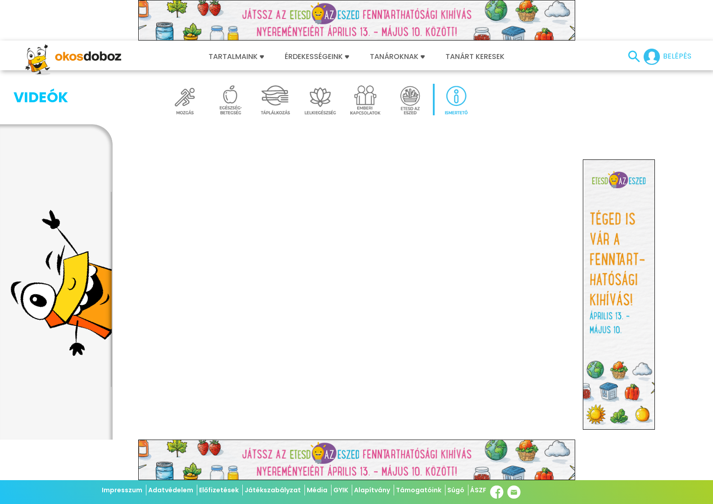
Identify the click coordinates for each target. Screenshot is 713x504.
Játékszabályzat (273, 490)
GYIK (340, 490)
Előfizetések (219, 490)
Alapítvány (372, 490)
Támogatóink (418, 490)
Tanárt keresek (474, 56)
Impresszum (122, 490)
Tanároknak (397, 56)
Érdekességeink (317, 56)
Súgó (455, 490)
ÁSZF (478, 490)
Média (317, 490)
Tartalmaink (236, 56)
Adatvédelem (170, 490)
